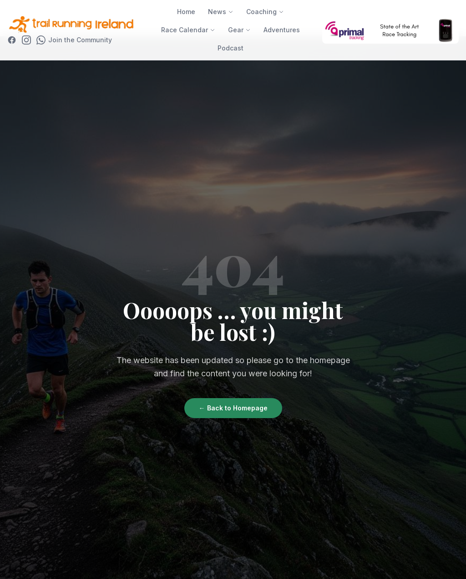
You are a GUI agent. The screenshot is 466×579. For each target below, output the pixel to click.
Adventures (281, 30)
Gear (239, 30)
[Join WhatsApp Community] (74, 40)
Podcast (230, 48)
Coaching (265, 11)
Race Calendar (188, 30)
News (220, 11)
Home (186, 11)
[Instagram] (26, 40)
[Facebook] (11, 40)
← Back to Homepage (233, 408)
